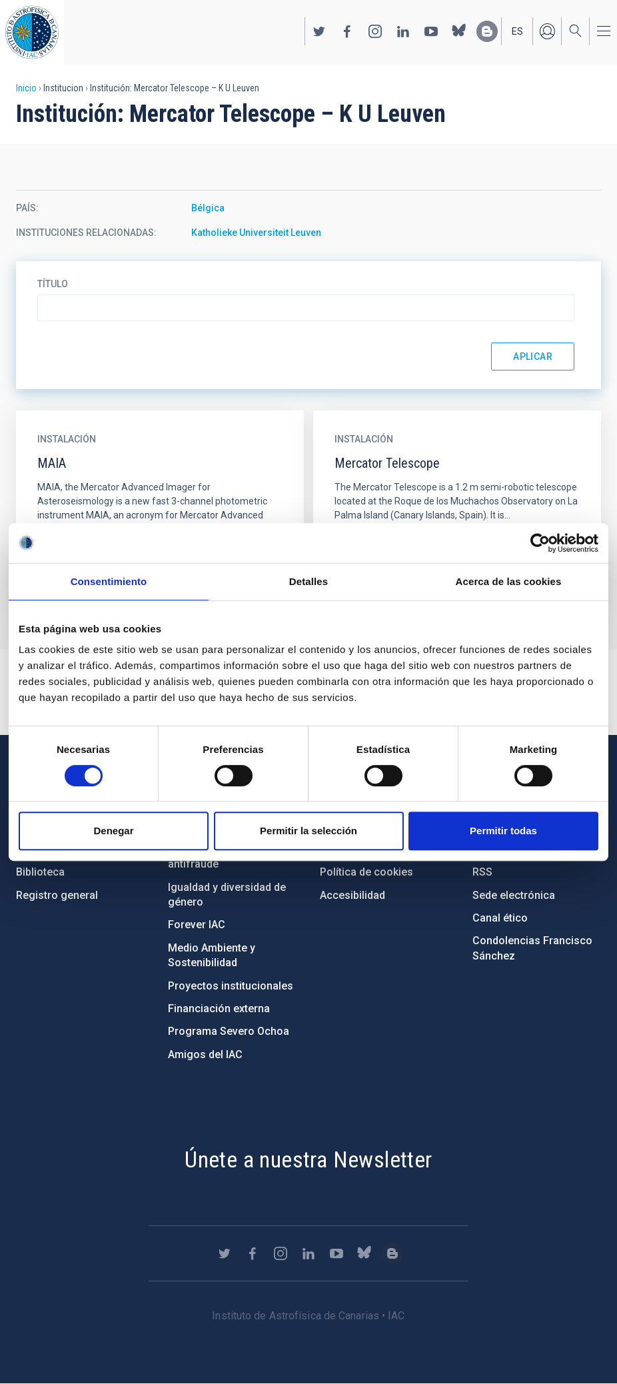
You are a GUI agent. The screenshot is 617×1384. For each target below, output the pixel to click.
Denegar (113, 830)
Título (52, 284)
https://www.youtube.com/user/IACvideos (431, 31)
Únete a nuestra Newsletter (308, 1159)
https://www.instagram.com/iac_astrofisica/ (375, 31)
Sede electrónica (513, 895)
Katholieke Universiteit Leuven (256, 232)
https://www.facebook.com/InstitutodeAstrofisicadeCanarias (347, 31)
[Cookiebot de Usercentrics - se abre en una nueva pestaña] (540, 543)
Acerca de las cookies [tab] (509, 581)
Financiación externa (219, 1008)
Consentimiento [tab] (109, 581)
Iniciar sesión (547, 31)
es (517, 31)
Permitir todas (503, 830)
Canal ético (500, 918)
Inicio (26, 88)
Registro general (57, 895)
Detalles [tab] (308, 581)
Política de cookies (366, 872)
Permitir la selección (308, 830)
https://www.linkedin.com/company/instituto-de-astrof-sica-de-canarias (403, 31)
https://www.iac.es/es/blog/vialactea (487, 31)
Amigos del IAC (205, 1054)
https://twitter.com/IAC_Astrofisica (319, 31)
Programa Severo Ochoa (228, 1031)
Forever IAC (196, 924)
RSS (482, 872)
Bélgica (208, 208)
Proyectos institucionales (230, 986)
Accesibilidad (352, 895)
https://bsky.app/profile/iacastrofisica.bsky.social (459, 31)
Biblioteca (40, 872)
